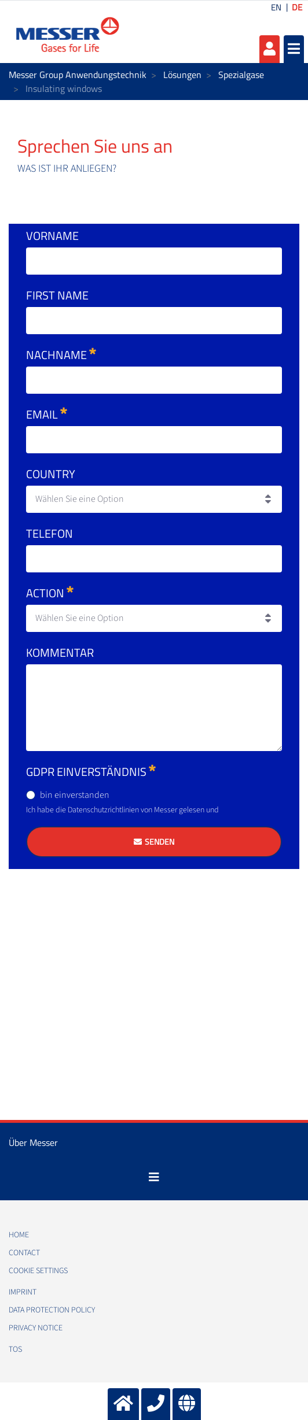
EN (276, 7)
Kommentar (60, 652)
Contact (24, 1253)
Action (50, 593)
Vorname (52, 236)
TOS (15, 1349)
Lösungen (182, 75)
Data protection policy (52, 1310)
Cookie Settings (38, 1271)
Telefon (49, 533)
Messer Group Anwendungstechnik (77, 75)
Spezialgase (241, 75)
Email (46, 414)
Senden (159, 841)
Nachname (61, 355)
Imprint (22, 1292)
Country (50, 474)
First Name (57, 295)
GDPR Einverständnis (91, 772)
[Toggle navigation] (154, 1177)
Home (19, 1235)
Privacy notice (36, 1328)
